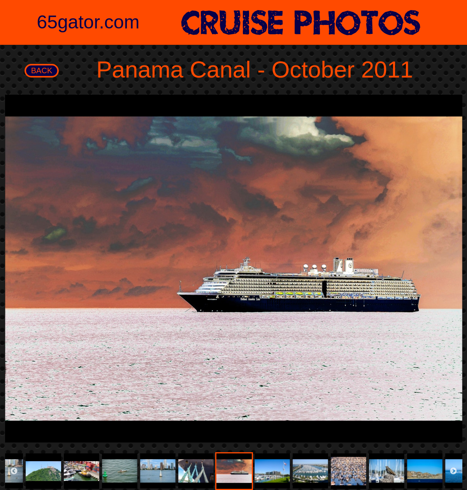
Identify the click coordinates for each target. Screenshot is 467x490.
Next (453, 471)
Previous (14, 471)
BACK (41, 70)
